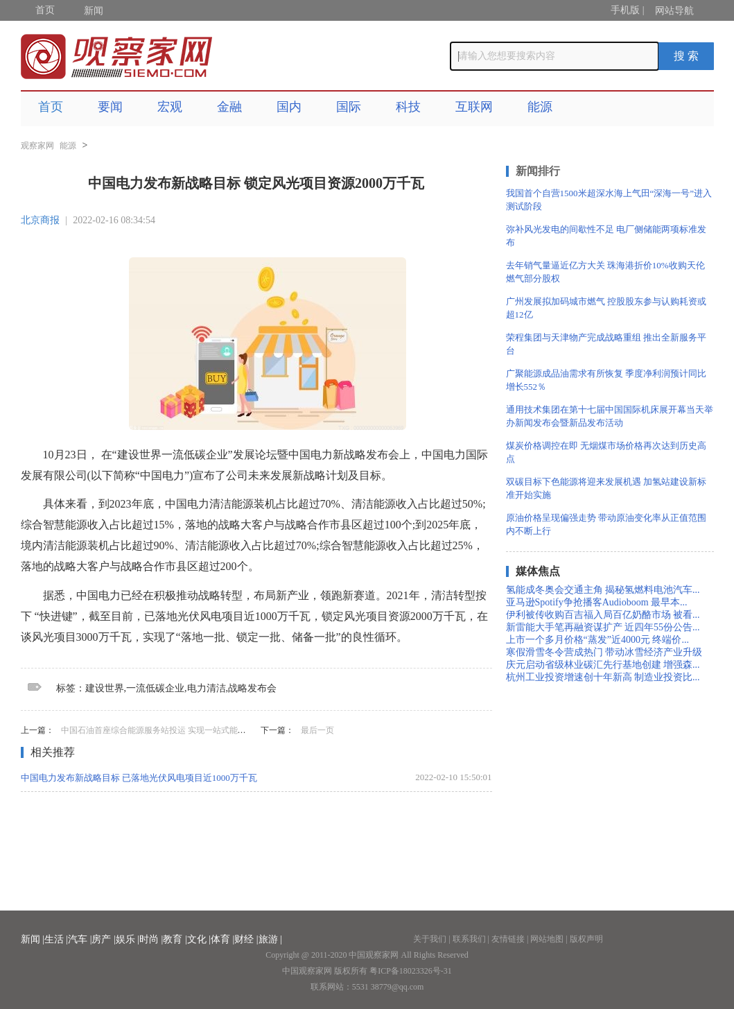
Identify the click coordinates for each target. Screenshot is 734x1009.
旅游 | (270, 939)
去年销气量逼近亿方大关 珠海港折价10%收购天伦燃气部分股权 (605, 272)
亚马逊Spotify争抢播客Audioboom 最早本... (597, 602)
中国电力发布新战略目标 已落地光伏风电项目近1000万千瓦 (139, 778)
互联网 (474, 107)
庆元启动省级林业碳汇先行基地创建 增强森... (603, 664)
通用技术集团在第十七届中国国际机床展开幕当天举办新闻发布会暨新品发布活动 (609, 416)
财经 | (246, 939)
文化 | (199, 939)
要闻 (110, 107)
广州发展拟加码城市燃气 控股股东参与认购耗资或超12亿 (606, 308)
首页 (45, 10)
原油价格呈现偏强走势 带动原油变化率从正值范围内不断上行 (606, 524)
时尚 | (151, 939)
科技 (408, 107)
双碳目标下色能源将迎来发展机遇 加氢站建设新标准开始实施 (606, 488)
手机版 (625, 10)
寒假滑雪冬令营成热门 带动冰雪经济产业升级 (604, 652)
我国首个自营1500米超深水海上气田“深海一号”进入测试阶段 (609, 200)
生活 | (56, 939)
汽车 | (79, 939)
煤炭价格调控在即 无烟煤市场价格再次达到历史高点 (606, 452)
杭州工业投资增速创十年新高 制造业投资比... (603, 677)
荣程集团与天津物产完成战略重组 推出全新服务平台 (606, 344)
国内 (289, 107)
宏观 (169, 107)
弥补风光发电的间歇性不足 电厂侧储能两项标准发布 (606, 236)
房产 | (103, 939)
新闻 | (32, 939)
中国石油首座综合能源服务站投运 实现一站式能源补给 (162, 730)
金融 (229, 107)
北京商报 (40, 220)
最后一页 (317, 730)
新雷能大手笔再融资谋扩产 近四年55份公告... (603, 627)
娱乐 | (127, 939)
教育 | (174, 939)
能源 (539, 107)
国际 (348, 107)
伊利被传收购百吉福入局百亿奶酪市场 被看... (603, 615)
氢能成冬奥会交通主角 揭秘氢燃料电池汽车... (603, 590)
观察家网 (37, 145)
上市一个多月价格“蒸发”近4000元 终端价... (597, 640)
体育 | (222, 939)
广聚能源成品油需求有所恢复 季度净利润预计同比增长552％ (606, 380)
